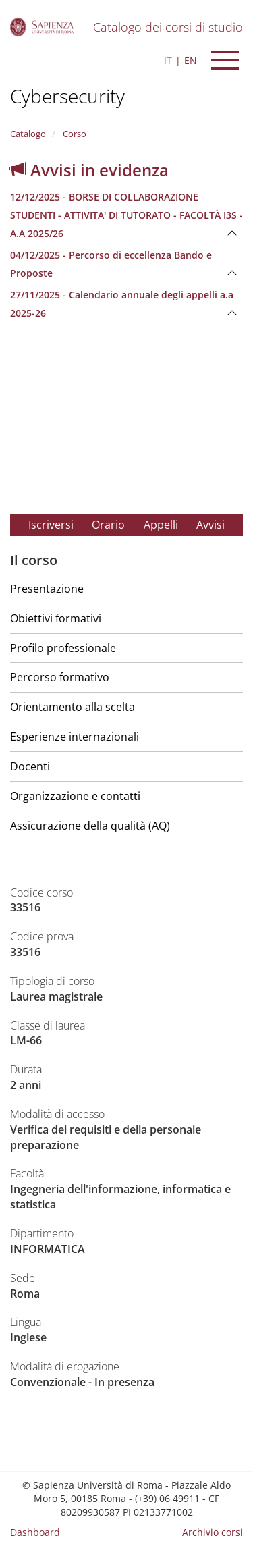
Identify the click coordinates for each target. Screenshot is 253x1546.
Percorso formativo (59, 677)
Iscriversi (51, 524)
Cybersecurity (67, 96)
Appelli (161, 524)
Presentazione (47, 588)
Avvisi (210, 524)
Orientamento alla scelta (72, 706)
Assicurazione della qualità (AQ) (90, 825)
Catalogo (28, 134)
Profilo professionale (63, 648)
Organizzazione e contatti (75, 796)
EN (190, 60)
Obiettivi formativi (55, 618)
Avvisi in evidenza (89, 170)
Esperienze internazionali (74, 736)
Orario (108, 524)
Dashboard (35, 1532)
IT (168, 60)
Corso (73, 134)
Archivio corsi (212, 1532)
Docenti (30, 766)
